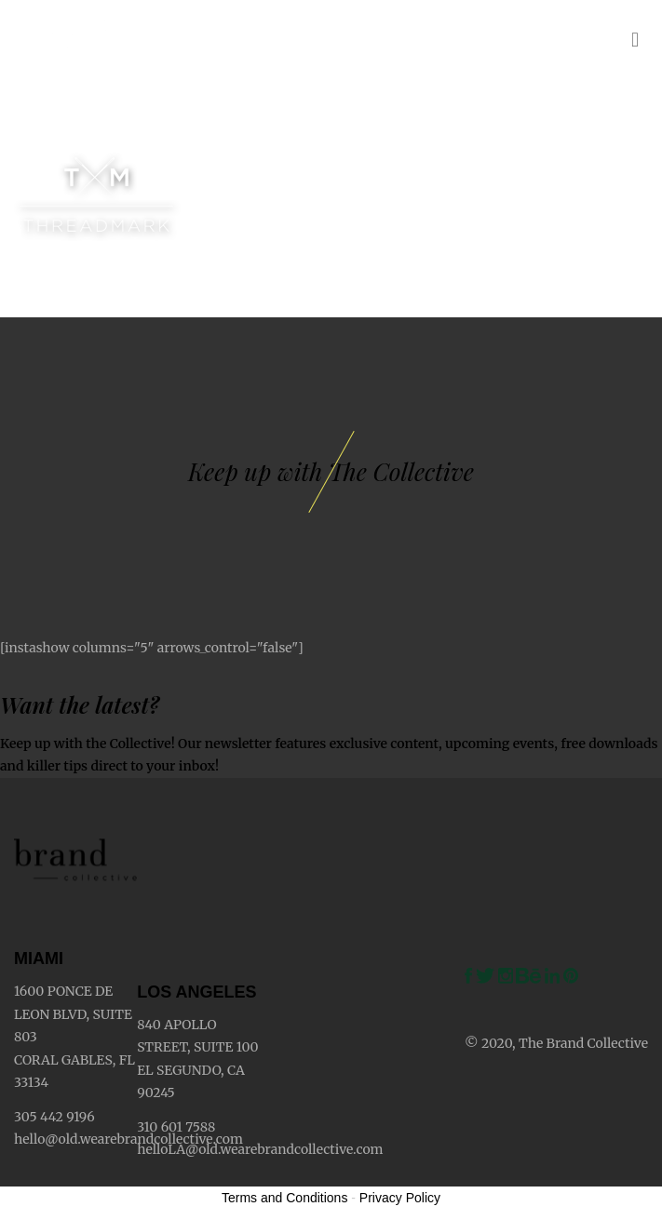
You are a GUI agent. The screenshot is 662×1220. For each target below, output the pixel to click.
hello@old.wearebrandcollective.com (128, 1139)
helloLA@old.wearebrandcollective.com (260, 1149)
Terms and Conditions (284, 1197)
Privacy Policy (399, 1197)
